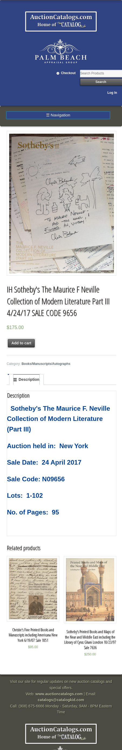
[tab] (26, 379)
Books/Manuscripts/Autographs (46, 364)
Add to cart (21, 343)
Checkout (68, 73)
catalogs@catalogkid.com (61, 700)
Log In (112, 93)
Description (29, 379)
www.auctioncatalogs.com (59, 694)
